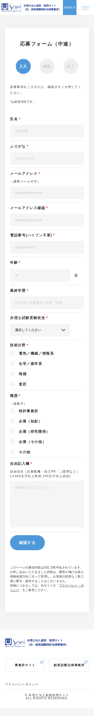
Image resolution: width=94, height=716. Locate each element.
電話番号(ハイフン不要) (31, 235)
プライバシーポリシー (22, 692)
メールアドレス (23, 174)
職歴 (14, 396)
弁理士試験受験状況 (27, 318)
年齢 (14, 262)
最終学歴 (18, 291)
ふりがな (18, 146)
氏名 (14, 119)
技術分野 (18, 345)
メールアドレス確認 (27, 208)
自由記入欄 (20, 464)
